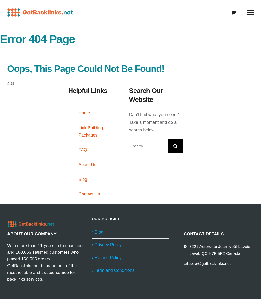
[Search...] (148, 146)
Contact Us (89, 194)
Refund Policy (108, 257)
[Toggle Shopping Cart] (233, 12)
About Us (87, 164)
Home (84, 112)
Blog (82, 179)
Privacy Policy (108, 244)
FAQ (82, 149)
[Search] (175, 146)
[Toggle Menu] (250, 12)
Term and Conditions (114, 270)
